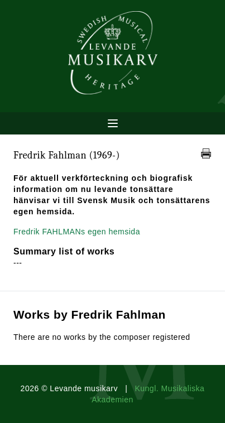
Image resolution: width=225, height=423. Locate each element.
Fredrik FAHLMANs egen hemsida (76, 231)
